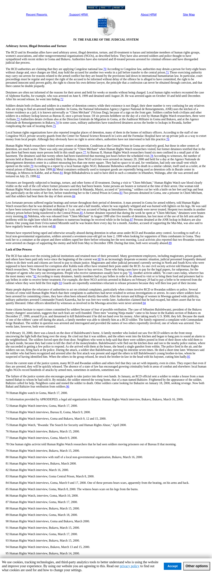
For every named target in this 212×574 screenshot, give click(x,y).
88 (54, 226)
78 (151, 155)
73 (18, 119)
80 (54, 169)
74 (57, 122)
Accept (173, 566)
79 (31, 166)
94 (144, 303)
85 (81, 212)
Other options (197, 566)
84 (73, 196)
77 (84, 152)
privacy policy (129, 566)
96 (67, 386)
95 (188, 356)
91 (130, 272)
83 (120, 192)
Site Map (189, 14)
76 (167, 139)
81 (61, 172)
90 (99, 259)
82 (38, 176)
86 (25, 216)
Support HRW (78, 14)
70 (104, 69)
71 (167, 72)
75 (54, 126)
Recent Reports (37, 14)
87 (131, 219)
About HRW (149, 14)
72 (61, 99)
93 (60, 283)
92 (34, 276)
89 (170, 243)
